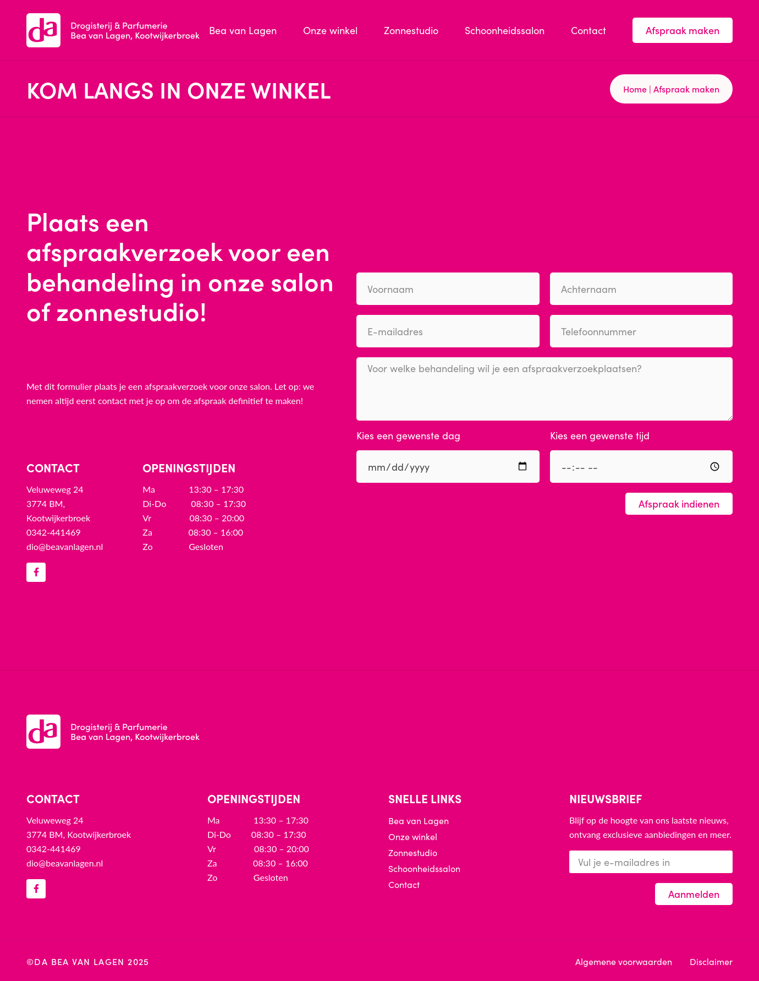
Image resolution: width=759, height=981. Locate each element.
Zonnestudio (411, 30)
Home (635, 89)
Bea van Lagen (243, 30)
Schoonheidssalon (504, 30)
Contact (588, 30)
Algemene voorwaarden (623, 961)
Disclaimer (711, 961)
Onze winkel (330, 30)
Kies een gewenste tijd (600, 436)
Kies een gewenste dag (408, 436)
